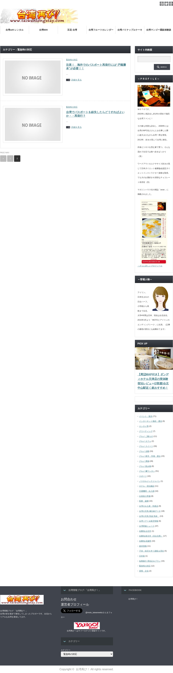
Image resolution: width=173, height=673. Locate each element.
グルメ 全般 (144, 451)
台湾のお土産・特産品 (148, 506)
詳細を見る (76, 80)
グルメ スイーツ (146, 446)
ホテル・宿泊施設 (146, 486)
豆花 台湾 (72, 30)
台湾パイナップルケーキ (129, 30)
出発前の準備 (145, 496)
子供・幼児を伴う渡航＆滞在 (151, 551)
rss (162, 4)
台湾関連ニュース (146, 526)
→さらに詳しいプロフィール (150, 266)
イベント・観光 (145, 416)
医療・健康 (144, 501)
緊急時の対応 (72, 60)
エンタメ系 (144, 426)
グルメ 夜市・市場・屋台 (150, 456)
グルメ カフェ (145, 441)
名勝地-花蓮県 (145, 541)
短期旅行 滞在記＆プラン (150, 561)
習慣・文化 (144, 571)
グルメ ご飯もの (146, 436)
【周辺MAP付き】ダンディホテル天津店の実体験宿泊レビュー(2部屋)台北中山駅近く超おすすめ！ (153, 381)
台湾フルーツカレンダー (100, 30)
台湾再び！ (133, 599)
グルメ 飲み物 (145, 466)
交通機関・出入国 (146, 491)
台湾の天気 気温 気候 (149, 516)
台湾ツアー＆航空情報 (148, 521)
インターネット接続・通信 (150, 421)
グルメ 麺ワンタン (147, 471)
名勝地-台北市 (145, 531)
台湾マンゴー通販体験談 (158, 30)
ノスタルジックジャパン (149, 481)
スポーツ (143, 476)
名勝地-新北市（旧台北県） (151, 536)
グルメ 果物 (144, 461)
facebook (171, 4)
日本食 (142, 556)
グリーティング (145, 431)
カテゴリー (65, 650)
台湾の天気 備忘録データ (150, 511)
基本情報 (143, 546)
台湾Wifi (43, 30)
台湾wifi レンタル (14, 30)
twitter (166, 4)
